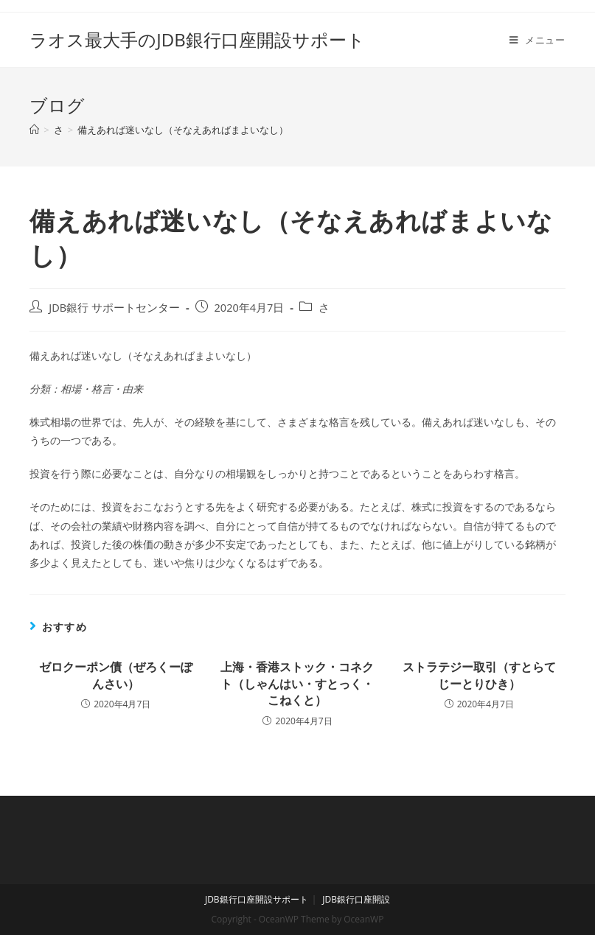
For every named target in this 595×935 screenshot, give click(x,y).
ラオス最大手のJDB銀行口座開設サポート (196, 39)
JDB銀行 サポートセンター (114, 308)
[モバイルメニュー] (537, 40)
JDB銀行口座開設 (356, 899)
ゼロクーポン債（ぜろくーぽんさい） (115, 675)
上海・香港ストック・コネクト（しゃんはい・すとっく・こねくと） (297, 683)
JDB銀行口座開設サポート (256, 899)
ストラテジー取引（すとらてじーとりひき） (479, 675)
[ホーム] (34, 129)
